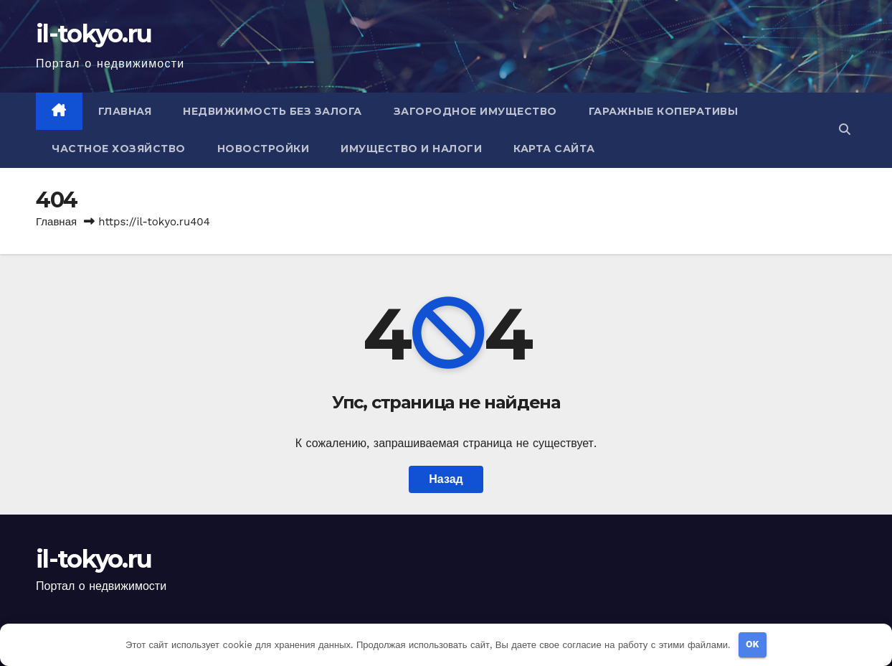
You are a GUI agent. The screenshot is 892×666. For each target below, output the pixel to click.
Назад (445, 479)
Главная (125, 111)
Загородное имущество (475, 111)
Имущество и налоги (411, 148)
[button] (844, 129)
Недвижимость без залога (272, 111)
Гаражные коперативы (664, 111)
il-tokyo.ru (93, 34)
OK (752, 644)
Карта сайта (554, 148)
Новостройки (263, 148)
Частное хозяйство (119, 148)
